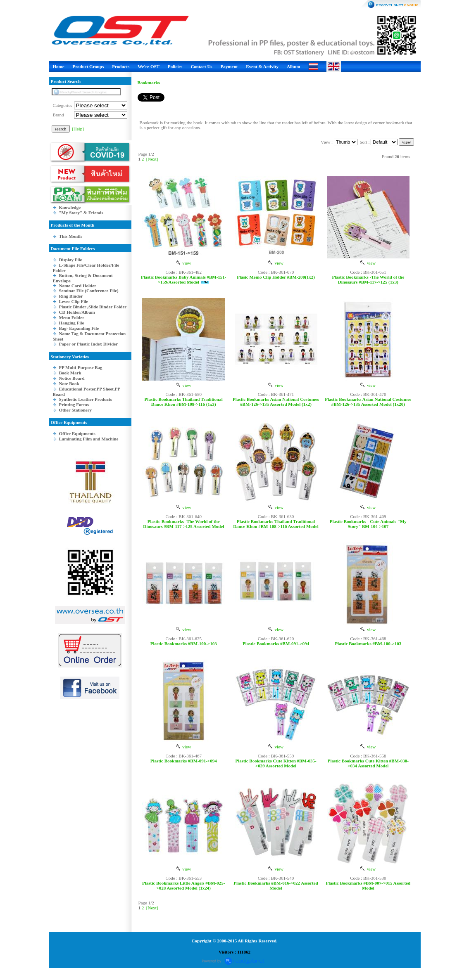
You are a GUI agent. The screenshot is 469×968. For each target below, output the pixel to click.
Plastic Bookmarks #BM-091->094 (276, 643)
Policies (175, 66)
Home (58, 66)
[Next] (152, 158)
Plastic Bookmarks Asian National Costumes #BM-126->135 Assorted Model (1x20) (368, 402)
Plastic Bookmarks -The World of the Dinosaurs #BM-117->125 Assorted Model (183, 524)
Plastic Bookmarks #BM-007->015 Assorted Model (368, 885)
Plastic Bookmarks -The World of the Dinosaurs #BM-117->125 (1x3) (368, 279)
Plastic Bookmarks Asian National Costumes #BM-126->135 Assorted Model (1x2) (276, 402)
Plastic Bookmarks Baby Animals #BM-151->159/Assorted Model (183, 279)
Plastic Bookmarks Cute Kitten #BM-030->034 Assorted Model (368, 763)
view (183, 262)
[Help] (78, 128)
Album (293, 66)
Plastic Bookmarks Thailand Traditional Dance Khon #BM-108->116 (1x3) (184, 402)
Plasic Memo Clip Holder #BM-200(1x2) (276, 277)
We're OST (149, 66)
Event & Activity (262, 66)
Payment (229, 66)
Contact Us (201, 66)
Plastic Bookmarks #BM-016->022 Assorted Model (275, 885)
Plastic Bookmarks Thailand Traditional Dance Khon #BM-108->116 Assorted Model (276, 524)
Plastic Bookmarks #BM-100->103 (183, 643)
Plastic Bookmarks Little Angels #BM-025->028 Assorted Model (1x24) (183, 885)
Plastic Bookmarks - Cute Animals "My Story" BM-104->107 (368, 524)
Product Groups (88, 66)
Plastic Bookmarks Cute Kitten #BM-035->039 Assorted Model (275, 763)
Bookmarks (149, 82)
